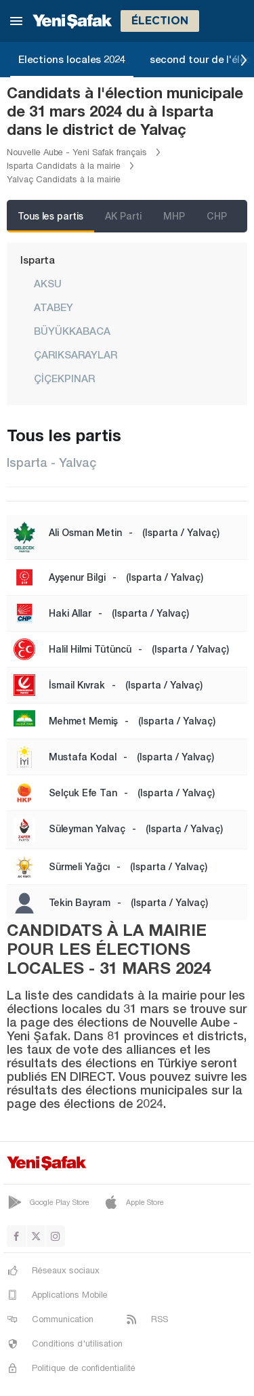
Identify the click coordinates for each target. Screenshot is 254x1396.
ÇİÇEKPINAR (64, 378)
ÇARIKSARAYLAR (75, 354)
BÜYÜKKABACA (72, 331)
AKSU (48, 283)
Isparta (37, 259)
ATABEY (53, 307)
